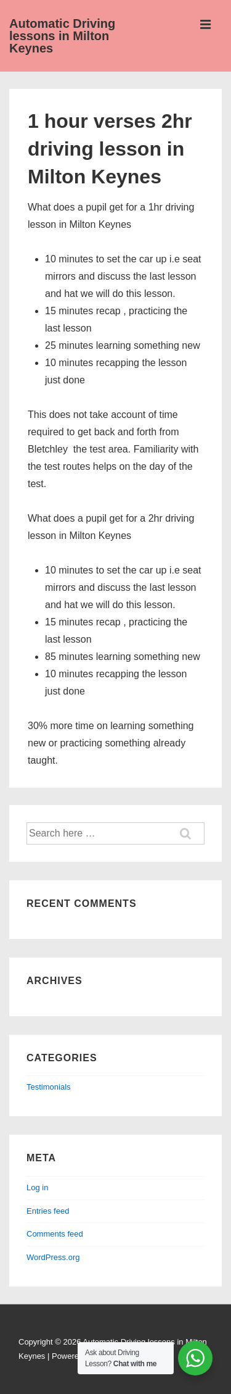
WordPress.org (52, 1257)
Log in (37, 1187)
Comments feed (54, 1233)
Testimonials (48, 1086)
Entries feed (47, 1211)
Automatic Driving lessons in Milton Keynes (62, 36)
